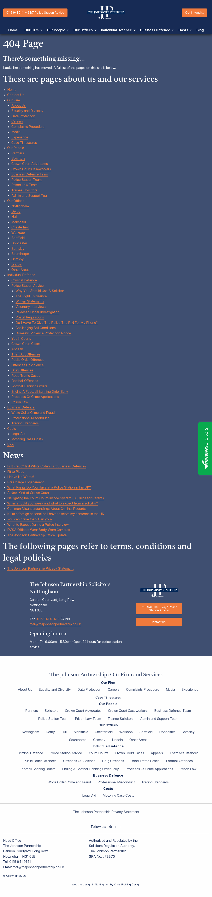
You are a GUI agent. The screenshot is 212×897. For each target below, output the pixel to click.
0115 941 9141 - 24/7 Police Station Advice (35, 12)
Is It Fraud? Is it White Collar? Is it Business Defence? (46, 466)
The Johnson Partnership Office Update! (37, 535)
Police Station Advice (27, 285)
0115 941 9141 (46, 619)
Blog (10, 444)
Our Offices (15, 201)
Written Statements (30, 301)
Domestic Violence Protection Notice (43, 333)
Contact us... (159, 622)
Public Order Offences (27, 360)
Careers (17, 121)
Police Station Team (26, 180)
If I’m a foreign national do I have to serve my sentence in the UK (55, 514)
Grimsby (17, 259)
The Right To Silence (31, 296)
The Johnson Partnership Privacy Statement (40, 568)
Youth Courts (21, 338)
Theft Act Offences (25, 354)
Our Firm (13, 100)
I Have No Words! (20, 477)
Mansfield (18, 222)
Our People (15, 148)
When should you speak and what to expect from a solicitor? (52, 503)
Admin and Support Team (30, 195)
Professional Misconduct (30, 418)
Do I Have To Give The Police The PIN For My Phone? (57, 323)
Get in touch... (194, 12)
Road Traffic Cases (25, 375)
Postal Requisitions (30, 317)
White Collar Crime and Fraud (33, 413)
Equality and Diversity (27, 111)
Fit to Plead (15, 472)
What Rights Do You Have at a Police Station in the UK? (49, 487)
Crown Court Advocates (29, 164)
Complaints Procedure (28, 127)
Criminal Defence (24, 280)
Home (11, 90)
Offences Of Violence (27, 365)
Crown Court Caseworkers (31, 169)
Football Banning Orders (29, 386)
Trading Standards (25, 423)
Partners (17, 153)
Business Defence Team (29, 174)
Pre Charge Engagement (25, 482)
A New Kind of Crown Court (28, 493)
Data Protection (23, 116)
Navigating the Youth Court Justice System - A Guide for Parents (55, 498)
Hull (14, 217)
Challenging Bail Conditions (36, 328)
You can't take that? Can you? (29, 519)
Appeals (17, 349)
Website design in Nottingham (90, 884)
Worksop (18, 233)
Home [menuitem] (13, 30)
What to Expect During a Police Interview (38, 524)
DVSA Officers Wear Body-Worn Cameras (38, 530)
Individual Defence (21, 275)
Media (15, 132)
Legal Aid (18, 434)
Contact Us (15, 95)
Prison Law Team (24, 185)
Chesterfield (20, 227)
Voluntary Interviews (31, 307)
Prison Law (19, 402)
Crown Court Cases (26, 344)
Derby (15, 211)
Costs (11, 428)
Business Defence (21, 407)
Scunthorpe (20, 254)
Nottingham (20, 206)
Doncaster (19, 243)
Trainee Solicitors (24, 190)
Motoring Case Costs (27, 439)
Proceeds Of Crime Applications (35, 397)
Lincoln (16, 264)
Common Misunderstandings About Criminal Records (46, 509)
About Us (18, 105)
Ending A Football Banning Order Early (39, 391)
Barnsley (17, 248)
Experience (19, 137)
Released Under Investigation (37, 312)
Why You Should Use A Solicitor (40, 291)
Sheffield (18, 238)
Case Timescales (24, 142)
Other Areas (20, 270)
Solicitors (18, 158)
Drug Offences (22, 370)
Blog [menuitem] (200, 30)
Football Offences (24, 381)
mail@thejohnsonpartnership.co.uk (55, 624)
